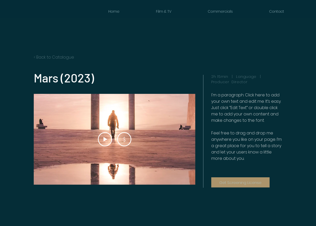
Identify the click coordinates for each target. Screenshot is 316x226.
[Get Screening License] (240, 182)
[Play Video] (105, 139)
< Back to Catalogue (54, 57)
